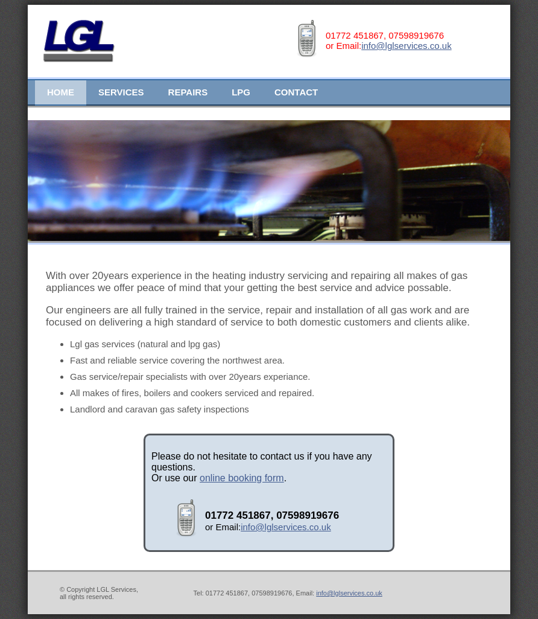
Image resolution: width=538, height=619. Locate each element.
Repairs (188, 92)
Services (121, 92)
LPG (241, 92)
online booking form (242, 478)
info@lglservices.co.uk (406, 45)
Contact (296, 92)
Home (60, 92)
